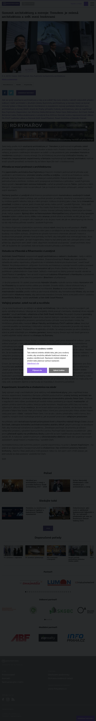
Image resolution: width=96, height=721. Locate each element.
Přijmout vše (37, 370)
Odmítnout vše (33, 363)
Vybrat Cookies (58, 370)
